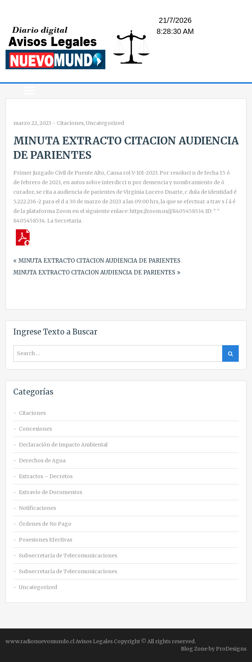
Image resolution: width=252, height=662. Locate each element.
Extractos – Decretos (46, 476)
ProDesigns (231, 648)
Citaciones (70, 123)
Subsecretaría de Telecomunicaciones (68, 555)
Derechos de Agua (42, 460)
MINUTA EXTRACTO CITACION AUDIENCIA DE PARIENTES (99, 260)
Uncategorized (105, 123)
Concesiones (35, 428)
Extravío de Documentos (50, 492)
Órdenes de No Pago (45, 524)
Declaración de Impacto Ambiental (63, 444)
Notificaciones (37, 508)
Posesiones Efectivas (45, 539)
